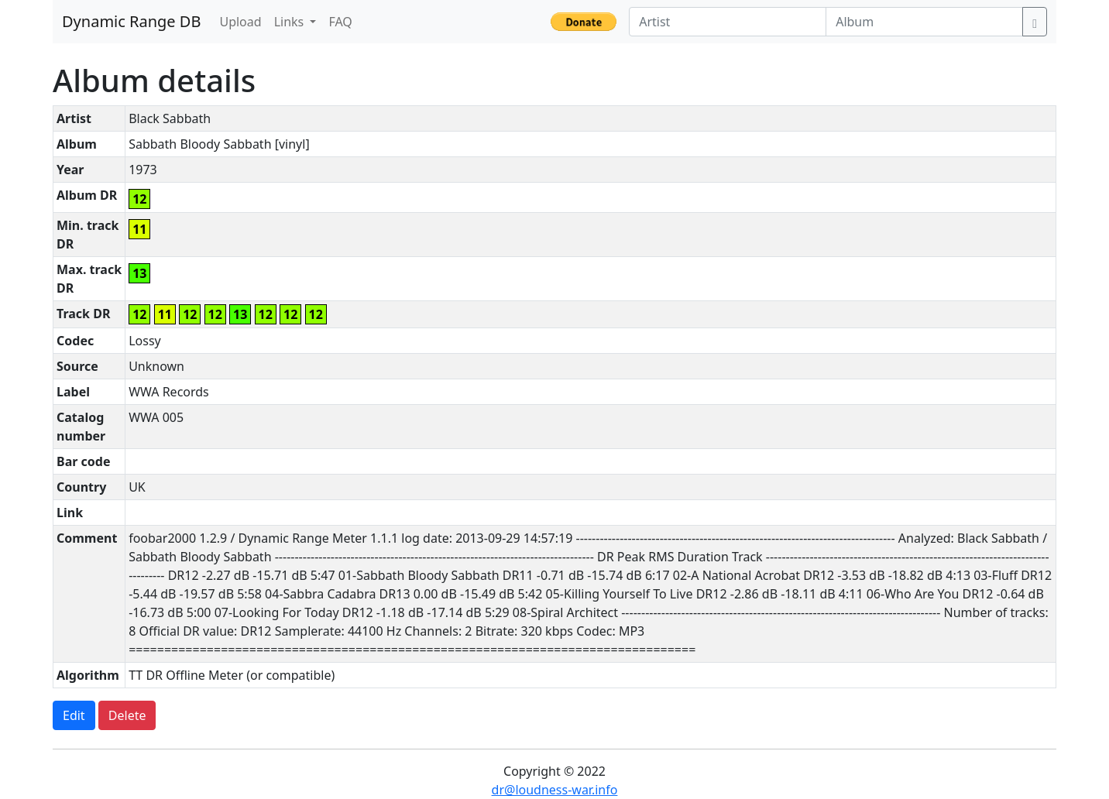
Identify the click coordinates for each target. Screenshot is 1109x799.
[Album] (924, 21)
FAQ (340, 21)
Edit (74, 715)
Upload (240, 21)
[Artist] (727, 21)
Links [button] (290, 21)
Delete (127, 715)
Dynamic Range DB (131, 21)
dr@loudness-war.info (555, 789)
